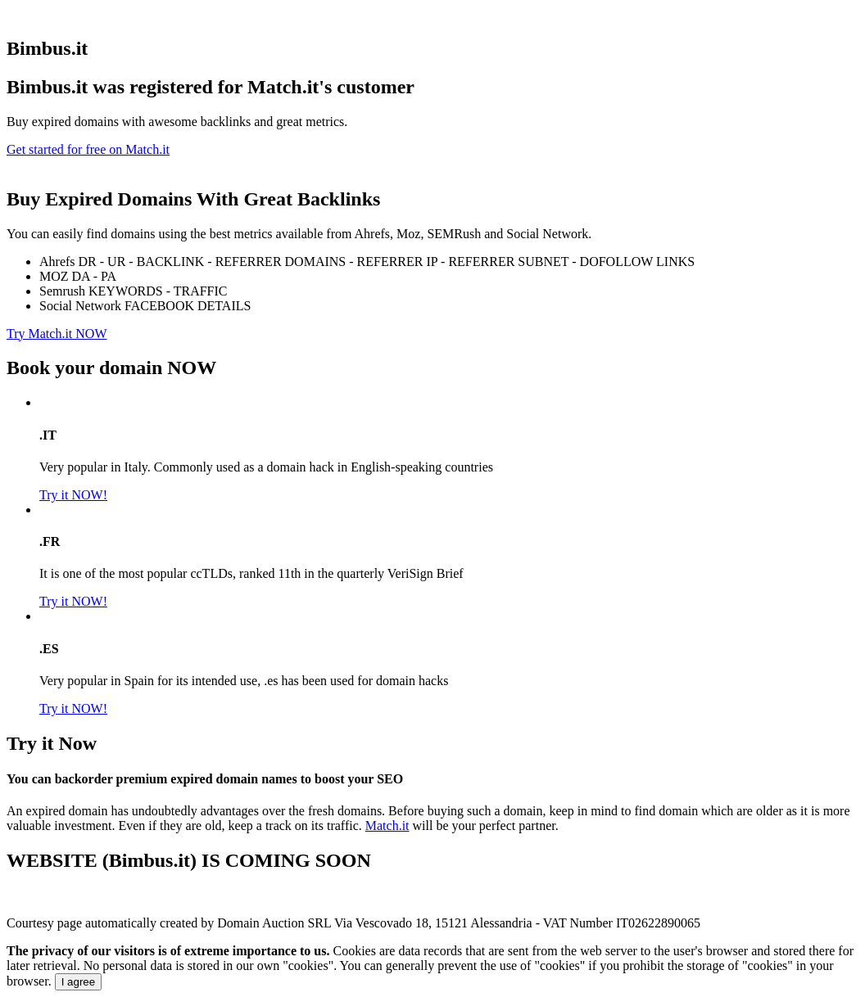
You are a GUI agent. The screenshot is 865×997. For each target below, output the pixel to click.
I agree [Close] (78, 982)
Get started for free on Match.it (88, 149)
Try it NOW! (73, 495)
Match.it (387, 825)
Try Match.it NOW (57, 334)
